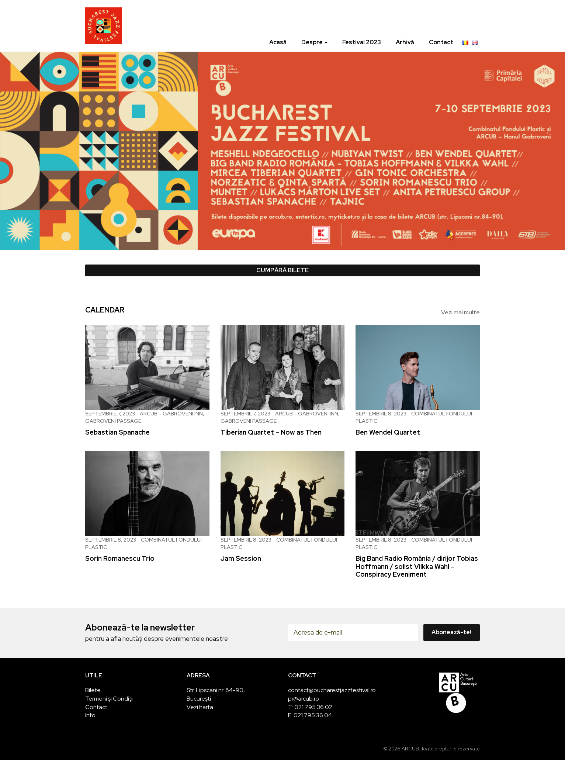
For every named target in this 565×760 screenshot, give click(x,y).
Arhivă (405, 42)
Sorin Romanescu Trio (120, 558)
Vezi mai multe (460, 312)
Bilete (93, 690)
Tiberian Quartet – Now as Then (271, 432)
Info (90, 715)
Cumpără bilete (282, 270)
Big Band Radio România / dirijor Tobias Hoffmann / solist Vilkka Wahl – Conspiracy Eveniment (417, 566)
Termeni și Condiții (109, 698)
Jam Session (241, 558)
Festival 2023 (361, 42)
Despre (314, 42)
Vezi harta (200, 707)
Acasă (278, 42)
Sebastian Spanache (117, 432)
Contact (441, 42)
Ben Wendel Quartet (388, 432)
